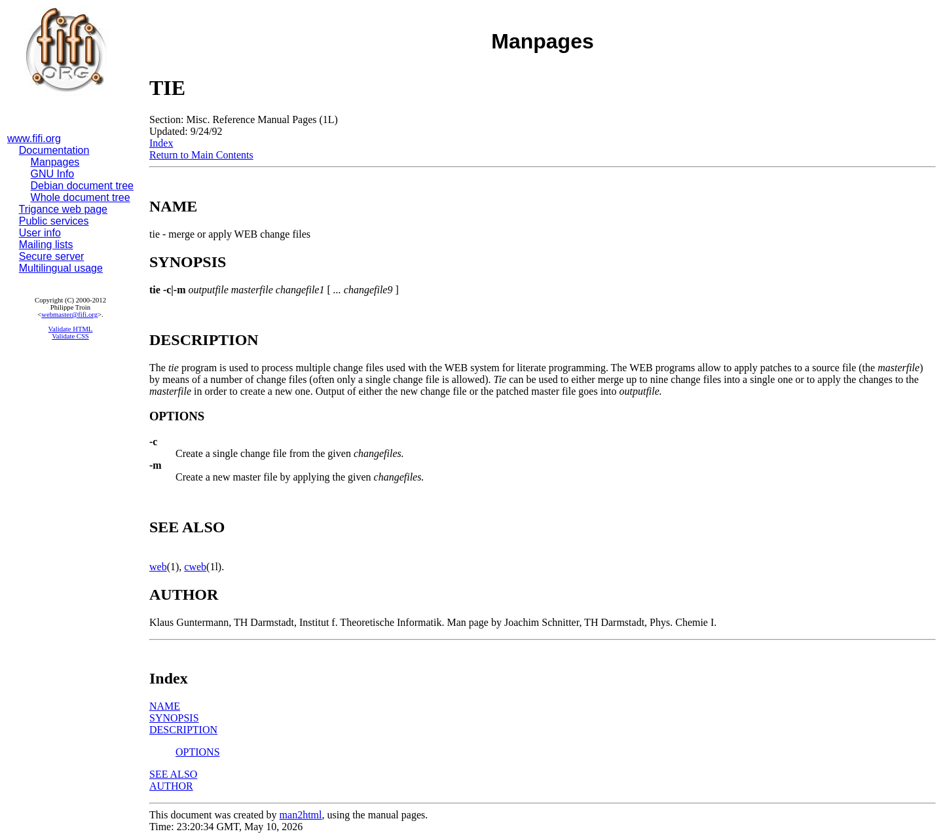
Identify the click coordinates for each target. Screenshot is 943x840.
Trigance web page (63, 209)
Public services (54, 221)
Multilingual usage (61, 268)
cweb (195, 566)
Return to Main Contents (201, 154)
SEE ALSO (173, 774)
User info (40, 232)
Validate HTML (70, 329)
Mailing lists (46, 244)
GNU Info (53, 173)
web (158, 566)
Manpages (55, 162)
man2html (301, 814)
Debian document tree (82, 185)
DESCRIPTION (183, 729)
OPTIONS (198, 752)
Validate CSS (70, 336)
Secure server (51, 256)
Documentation (54, 150)
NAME (164, 706)
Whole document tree (80, 197)
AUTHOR (171, 786)
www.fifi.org (34, 138)
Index (161, 143)
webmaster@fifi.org (69, 314)
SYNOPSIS (174, 717)
